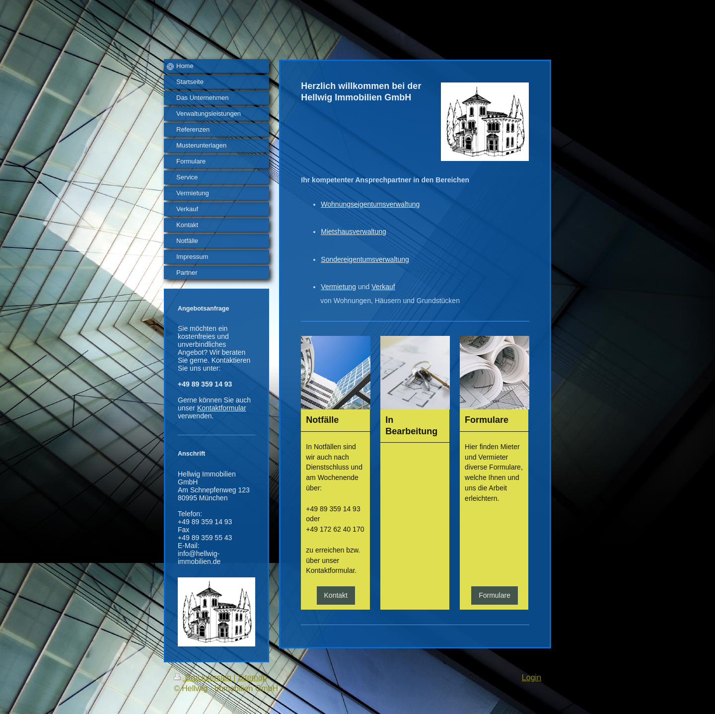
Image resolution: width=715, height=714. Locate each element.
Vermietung (338, 287)
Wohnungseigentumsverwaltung (370, 204)
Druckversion (203, 677)
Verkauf (383, 287)
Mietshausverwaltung (353, 232)
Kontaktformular (221, 408)
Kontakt (336, 595)
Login (531, 677)
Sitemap (252, 677)
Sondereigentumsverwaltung (365, 259)
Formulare (494, 595)
